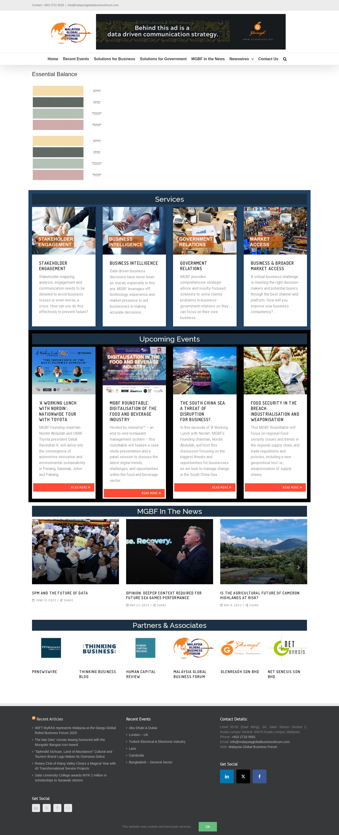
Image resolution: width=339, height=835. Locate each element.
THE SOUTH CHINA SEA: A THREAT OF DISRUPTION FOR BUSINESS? (203, 411)
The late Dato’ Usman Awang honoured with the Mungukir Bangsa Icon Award (70, 742)
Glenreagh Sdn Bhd (240, 671)
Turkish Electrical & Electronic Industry (157, 742)
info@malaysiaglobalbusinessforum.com (93, 5)
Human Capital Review (141, 674)
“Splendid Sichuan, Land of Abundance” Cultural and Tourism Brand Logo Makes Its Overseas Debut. (73, 754)
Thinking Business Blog (97, 674)
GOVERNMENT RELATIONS (193, 265)
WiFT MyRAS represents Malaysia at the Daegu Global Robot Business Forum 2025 (75, 730)
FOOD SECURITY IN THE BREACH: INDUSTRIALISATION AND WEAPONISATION (275, 411)
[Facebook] (57, 808)
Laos (132, 748)
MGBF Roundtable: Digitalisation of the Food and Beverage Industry (133, 411)
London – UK (138, 735)
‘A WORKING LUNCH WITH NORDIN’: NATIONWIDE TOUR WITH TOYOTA (58, 411)
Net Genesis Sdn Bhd (284, 674)
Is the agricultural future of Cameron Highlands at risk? (260, 595)
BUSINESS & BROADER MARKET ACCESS (272, 265)
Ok (208, 826)
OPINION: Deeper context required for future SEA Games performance (164, 595)
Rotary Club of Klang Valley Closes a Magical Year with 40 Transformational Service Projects (75, 766)
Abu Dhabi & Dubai (143, 728)
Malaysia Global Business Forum (190, 674)
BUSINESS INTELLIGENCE (134, 263)
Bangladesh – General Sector (151, 762)
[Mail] (68, 808)
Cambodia (136, 755)
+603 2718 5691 (244, 737)
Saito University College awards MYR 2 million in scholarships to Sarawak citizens (71, 777)
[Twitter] (47, 808)
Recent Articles (50, 719)
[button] (285, 59)
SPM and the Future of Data (60, 593)
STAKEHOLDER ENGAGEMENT (53, 265)
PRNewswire (44, 671)
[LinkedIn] (36, 808)
